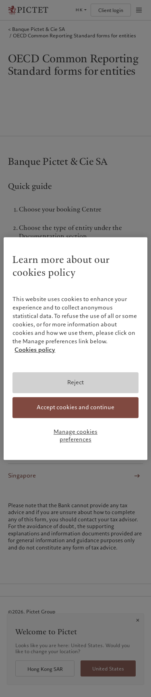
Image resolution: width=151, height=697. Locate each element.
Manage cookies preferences (75, 436)
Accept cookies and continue (75, 407)
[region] (75, 348)
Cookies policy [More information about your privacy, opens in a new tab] (34, 350)
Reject (75, 383)
